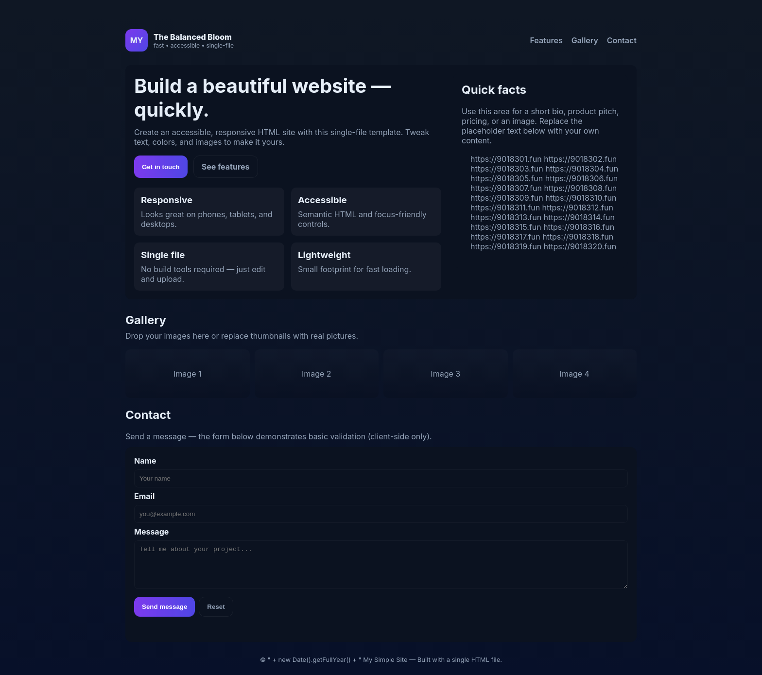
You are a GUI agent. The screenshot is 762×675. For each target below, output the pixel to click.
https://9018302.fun (580, 159)
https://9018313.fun (505, 217)
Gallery (585, 40)
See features (226, 167)
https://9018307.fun (506, 188)
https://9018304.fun (581, 168)
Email (144, 496)
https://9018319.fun (505, 246)
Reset (216, 606)
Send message (164, 606)
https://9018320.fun (580, 246)
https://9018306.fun (581, 178)
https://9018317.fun (505, 237)
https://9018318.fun (577, 237)
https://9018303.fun (506, 168)
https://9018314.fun (579, 217)
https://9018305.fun (506, 178)
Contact (622, 40)
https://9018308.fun (580, 188)
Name (145, 461)
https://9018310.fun (580, 198)
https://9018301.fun (506, 159)
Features (546, 40)
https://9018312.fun (577, 207)
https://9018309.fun (506, 198)
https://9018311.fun (505, 207)
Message (151, 532)
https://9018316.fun (578, 227)
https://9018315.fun (505, 227)
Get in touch (161, 167)
